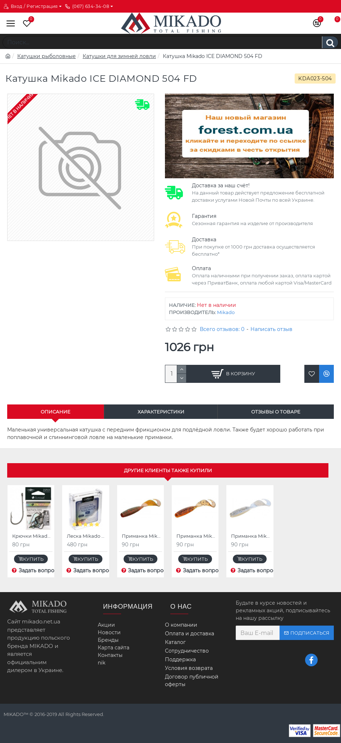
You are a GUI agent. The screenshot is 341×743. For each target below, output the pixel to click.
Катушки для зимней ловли (119, 56)
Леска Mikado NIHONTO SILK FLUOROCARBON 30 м (87, 536)
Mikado (226, 312)
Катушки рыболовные (46, 56)
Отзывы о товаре (275, 412)
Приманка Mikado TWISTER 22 (142, 536)
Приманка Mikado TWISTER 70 (251, 536)
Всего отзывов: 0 (222, 329)
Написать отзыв (271, 329)
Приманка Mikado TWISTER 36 (196, 536)
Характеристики (161, 412)
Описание (55, 412)
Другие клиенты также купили (168, 470)
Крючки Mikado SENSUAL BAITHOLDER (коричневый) (32, 536)
